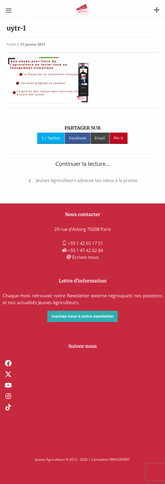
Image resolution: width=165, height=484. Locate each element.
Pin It (118, 138)
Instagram (8, 396)
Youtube (8, 385)
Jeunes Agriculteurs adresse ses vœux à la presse (86, 180)
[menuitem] (82, 363)
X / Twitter (51, 138)
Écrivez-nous (83, 257)
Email (100, 138)
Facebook (77, 138)
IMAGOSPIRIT (119, 459)
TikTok (8, 407)
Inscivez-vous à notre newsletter (82, 316)
